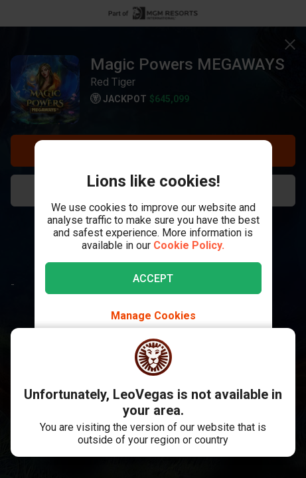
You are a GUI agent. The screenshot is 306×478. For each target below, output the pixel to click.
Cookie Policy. (188, 245)
